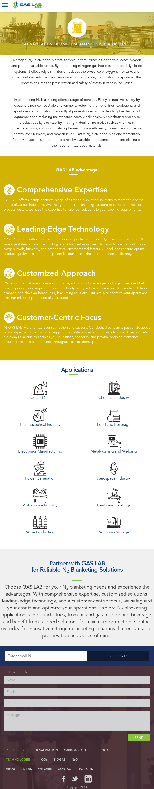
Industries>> (17, 750)
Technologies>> (20, 759)
